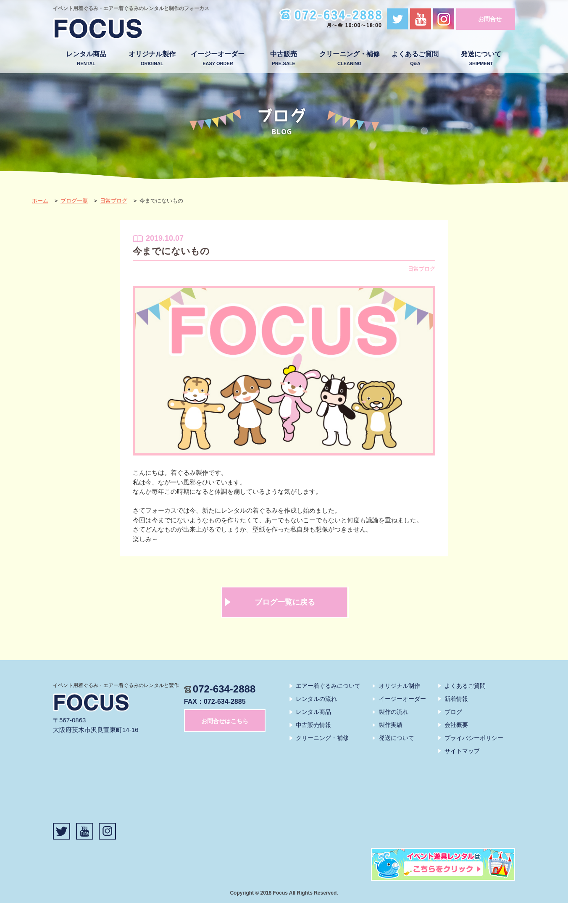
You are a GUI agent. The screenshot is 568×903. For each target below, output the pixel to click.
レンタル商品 (86, 58)
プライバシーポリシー (473, 738)
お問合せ (490, 19)
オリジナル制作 (399, 685)
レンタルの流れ (316, 698)
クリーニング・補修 (349, 58)
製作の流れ (393, 711)
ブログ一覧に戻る (285, 602)
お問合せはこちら (224, 721)
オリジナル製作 (151, 58)
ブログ (453, 711)
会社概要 (456, 724)
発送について (481, 58)
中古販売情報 (313, 724)
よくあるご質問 (415, 58)
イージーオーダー (217, 58)
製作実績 (390, 724)
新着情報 (456, 698)
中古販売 (283, 58)
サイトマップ (462, 751)
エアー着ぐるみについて (328, 685)
